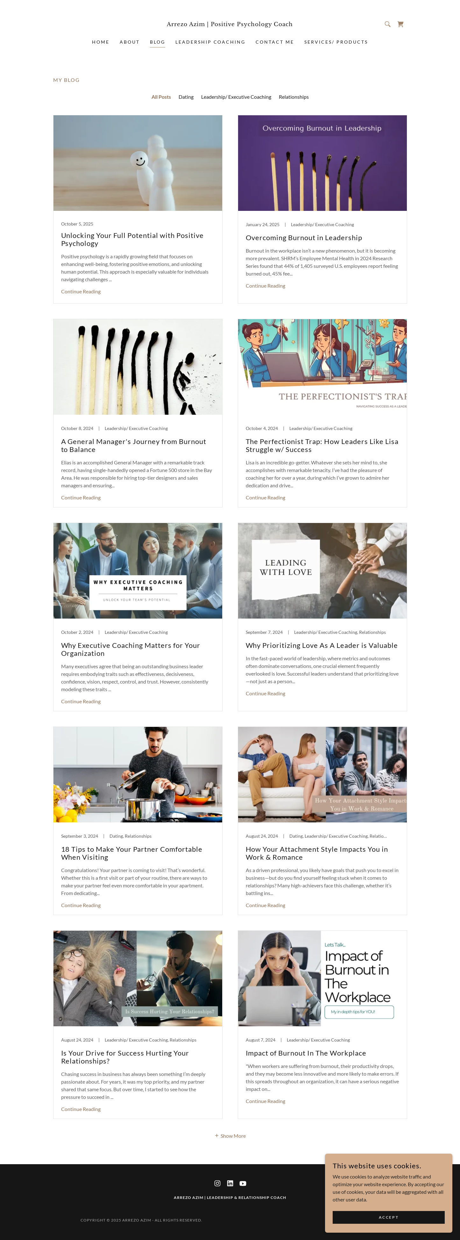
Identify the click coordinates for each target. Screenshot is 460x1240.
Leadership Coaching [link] (210, 42)
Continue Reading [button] (81, 291)
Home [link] (101, 42)
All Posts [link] (161, 97)
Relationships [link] (294, 97)
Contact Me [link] (275, 42)
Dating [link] (186, 97)
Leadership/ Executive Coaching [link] (236, 97)
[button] (230, 1135)
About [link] (130, 42)
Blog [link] (157, 42)
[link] (230, 24)
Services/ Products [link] (336, 42)
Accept (389, 1217)
